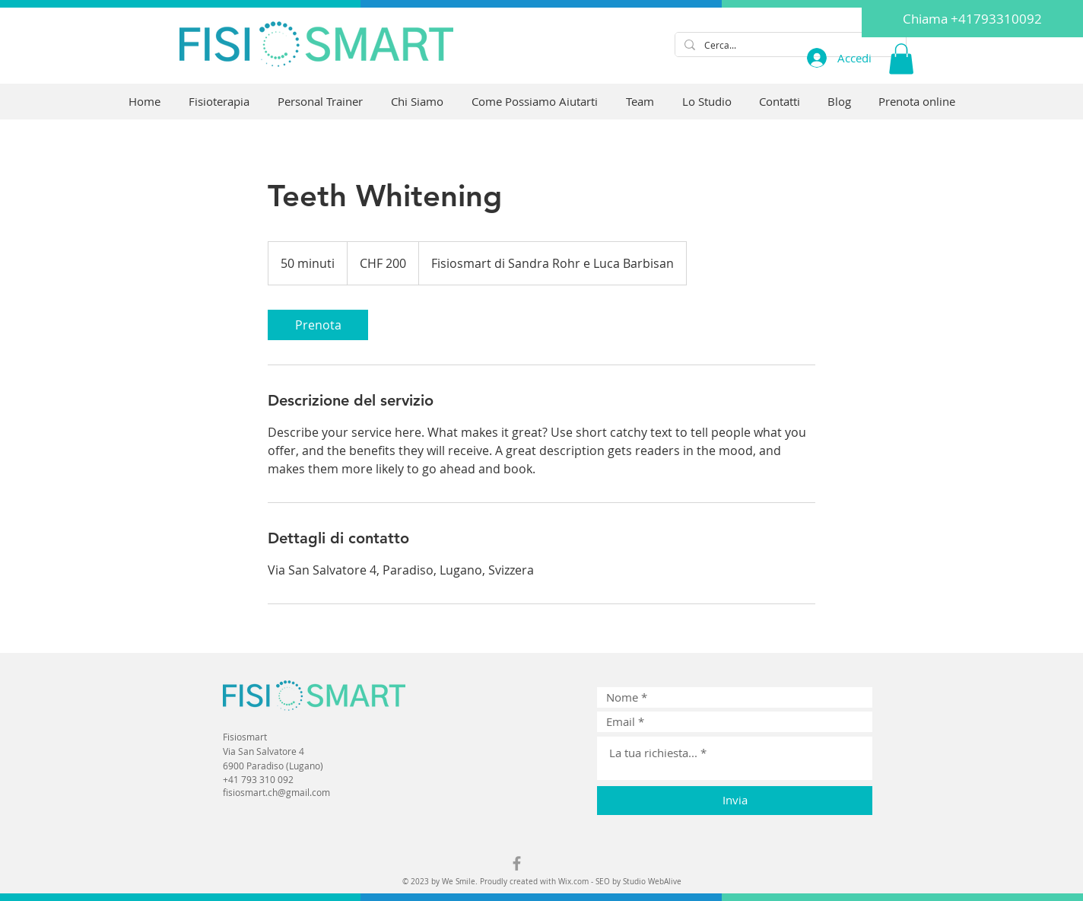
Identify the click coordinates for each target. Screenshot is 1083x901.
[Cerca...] (789, 45)
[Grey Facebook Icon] (516, 863)
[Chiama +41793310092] (972, 18)
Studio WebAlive (652, 882)
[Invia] (734, 800)
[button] (901, 59)
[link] (318, 325)
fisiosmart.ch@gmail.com (276, 792)
